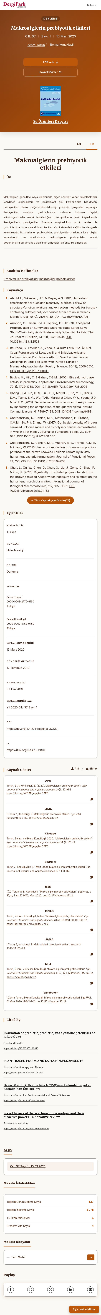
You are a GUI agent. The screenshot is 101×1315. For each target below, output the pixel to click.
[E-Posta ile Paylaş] (90, 1289)
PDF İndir (50, 62)
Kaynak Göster (50, 72)
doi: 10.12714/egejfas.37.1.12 (58, 895)
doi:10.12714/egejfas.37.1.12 (43, 818)
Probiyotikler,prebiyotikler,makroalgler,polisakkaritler (39, 279)
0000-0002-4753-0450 (20, 623)
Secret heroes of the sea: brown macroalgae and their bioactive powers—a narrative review (44, 1115)
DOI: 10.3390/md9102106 (71, 316)
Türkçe (92, 5)
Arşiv (8, 1150)
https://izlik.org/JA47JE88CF (26, 750)
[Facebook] (10, 1289)
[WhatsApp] (30, 1289)
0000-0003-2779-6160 (20, 601)
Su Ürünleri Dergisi (50, 121)
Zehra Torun (36, 45)
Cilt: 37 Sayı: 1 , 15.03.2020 (28, 1166)
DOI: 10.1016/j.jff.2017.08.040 (36, 436)
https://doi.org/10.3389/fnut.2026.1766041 (26, 1128)
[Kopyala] (91, 799)
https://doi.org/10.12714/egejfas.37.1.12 (32, 728)
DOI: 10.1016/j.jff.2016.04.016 (46, 461)
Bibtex (91, 768)
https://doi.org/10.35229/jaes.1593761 (24, 1100)
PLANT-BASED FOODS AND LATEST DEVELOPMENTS (43, 1061)
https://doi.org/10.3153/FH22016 (21, 1048)
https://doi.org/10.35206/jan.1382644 (24, 1072)
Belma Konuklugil (62, 44)
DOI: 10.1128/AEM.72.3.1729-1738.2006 (61, 386)
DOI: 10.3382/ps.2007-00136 (29, 371)
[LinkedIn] (70, 1289)
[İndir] (90, 1257)
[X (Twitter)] (50, 1289)
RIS (75, 768)
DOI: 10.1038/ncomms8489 (73, 411)
